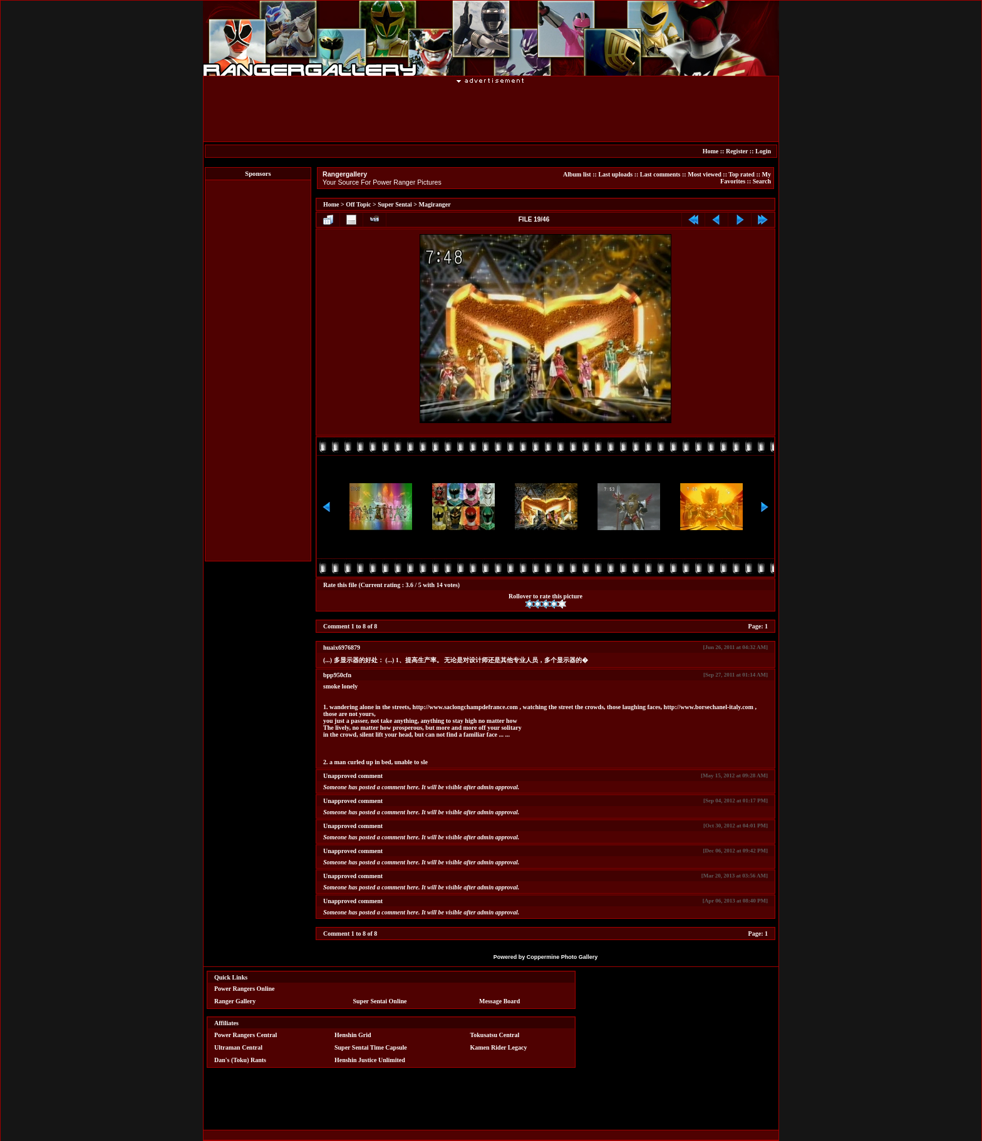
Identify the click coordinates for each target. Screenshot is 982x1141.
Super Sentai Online (380, 1001)
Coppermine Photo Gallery (562, 957)
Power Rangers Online (244, 988)
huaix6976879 (341, 647)
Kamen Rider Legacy (498, 1047)
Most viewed (704, 174)
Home (711, 151)
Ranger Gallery (235, 1001)
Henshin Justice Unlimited (369, 1060)
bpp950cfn (337, 675)
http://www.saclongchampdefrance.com (465, 707)
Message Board (499, 1001)
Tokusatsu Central (495, 1034)
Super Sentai (395, 204)
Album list (577, 174)
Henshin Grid (352, 1034)
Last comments (660, 174)
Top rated (741, 174)
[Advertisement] (491, 112)
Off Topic (358, 204)
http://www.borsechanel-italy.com (708, 707)
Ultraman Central (238, 1047)
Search (762, 181)
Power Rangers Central (245, 1034)
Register (737, 151)
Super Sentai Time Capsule (370, 1047)
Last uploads (615, 174)
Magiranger (435, 204)
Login (763, 151)
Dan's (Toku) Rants (240, 1060)
